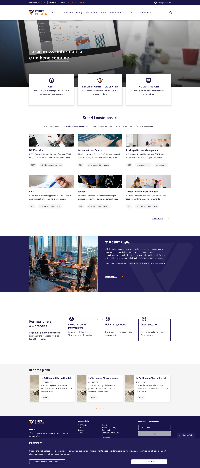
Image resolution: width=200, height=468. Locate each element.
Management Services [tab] (102, 126)
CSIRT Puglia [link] (34, 2)
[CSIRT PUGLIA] (39, 12)
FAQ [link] (79, 427)
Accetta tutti (149, 461)
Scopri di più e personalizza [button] (47, 461)
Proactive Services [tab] (124, 126)
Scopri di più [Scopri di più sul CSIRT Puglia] (157, 218)
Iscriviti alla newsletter (148, 421)
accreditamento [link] (79, 2)
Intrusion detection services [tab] (76, 126)
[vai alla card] (52, 388)
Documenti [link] (91, 12)
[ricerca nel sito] (171, 12)
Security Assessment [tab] (145, 126)
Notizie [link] (131, 12)
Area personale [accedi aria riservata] (162, 2)
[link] (51, 89)
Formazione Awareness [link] (112, 12)
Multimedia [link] (145, 12)
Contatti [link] (65, 2)
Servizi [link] (55, 12)
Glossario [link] (53, 2)
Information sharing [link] (72, 12)
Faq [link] (44, 2)
